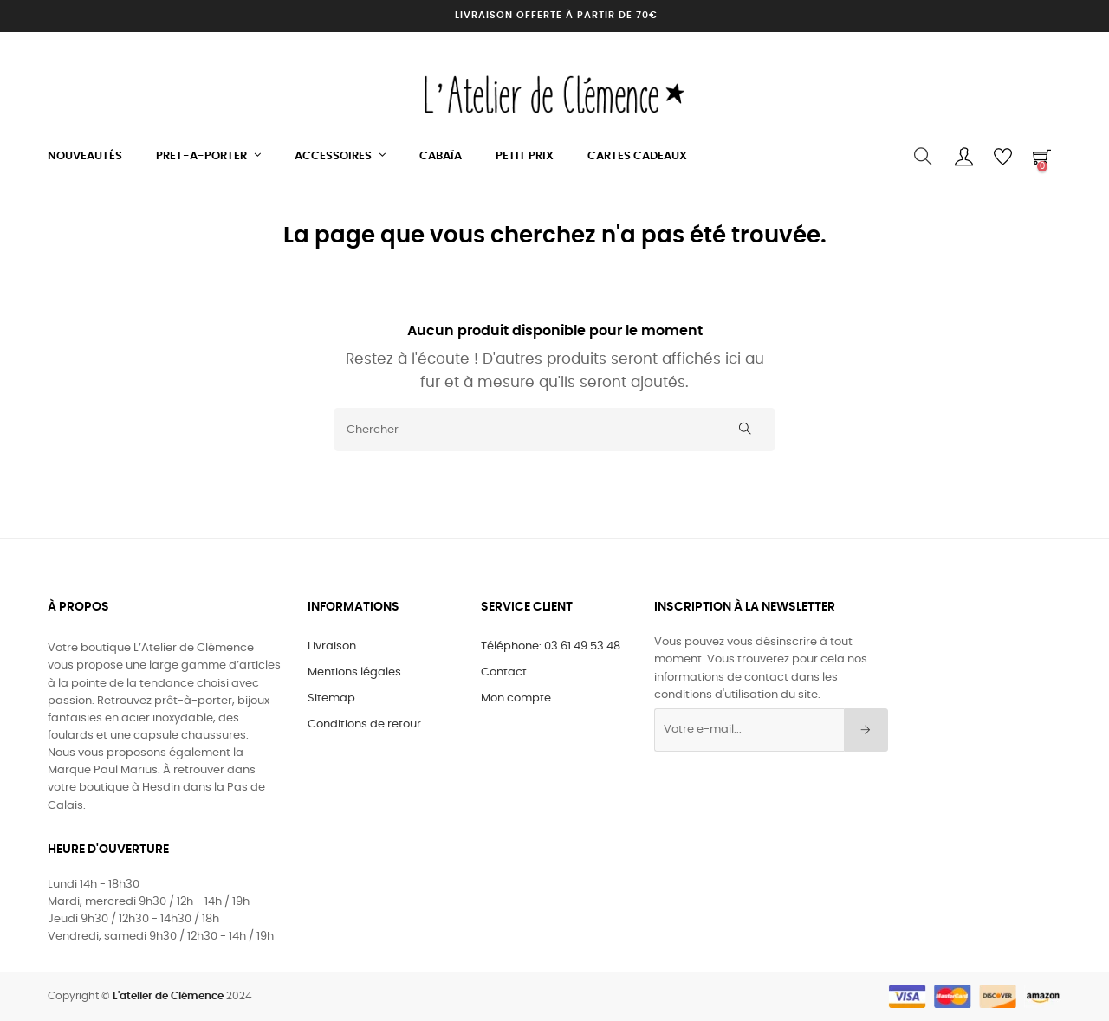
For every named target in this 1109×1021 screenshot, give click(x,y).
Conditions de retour (364, 724)
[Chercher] (554, 429)
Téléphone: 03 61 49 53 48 (550, 646)
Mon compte (516, 698)
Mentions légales (354, 672)
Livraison (332, 646)
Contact (504, 672)
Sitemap (331, 698)
